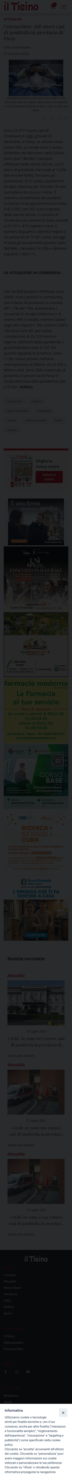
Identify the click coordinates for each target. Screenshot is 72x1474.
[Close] (63, 1412)
